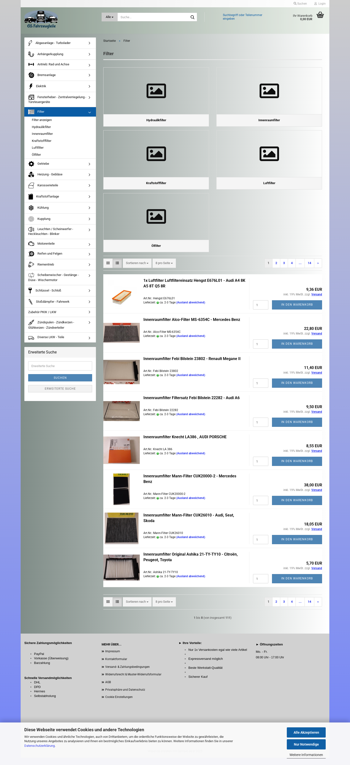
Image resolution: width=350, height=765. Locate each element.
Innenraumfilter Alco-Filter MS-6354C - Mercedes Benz (191, 327)
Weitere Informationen (306, 755)
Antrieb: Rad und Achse (48, 67)
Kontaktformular (116, 666)
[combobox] (137, 270)
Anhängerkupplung (45, 57)
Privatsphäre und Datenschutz (125, 697)
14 (309, 270)
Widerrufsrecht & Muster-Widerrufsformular (133, 681)
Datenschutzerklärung (39, 746)
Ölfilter (36, 157)
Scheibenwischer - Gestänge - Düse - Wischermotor (53, 280)
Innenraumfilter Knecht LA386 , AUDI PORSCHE (185, 444)
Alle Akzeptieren (306, 732)
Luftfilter (38, 150)
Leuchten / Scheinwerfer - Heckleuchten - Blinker (50, 234)
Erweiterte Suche (60, 391)
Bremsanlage (42, 78)
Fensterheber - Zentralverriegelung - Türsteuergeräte (57, 102)
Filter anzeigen (42, 122)
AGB (108, 689)
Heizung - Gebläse (45, 177)
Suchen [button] (300, 3)
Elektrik (37, 89)
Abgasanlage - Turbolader (49, 46)
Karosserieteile (43, 188)
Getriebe (38, 167)
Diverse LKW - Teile (46, 340)
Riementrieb (41, 267)
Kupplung (39, 222)
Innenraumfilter (42, 136)
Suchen (60, 380)
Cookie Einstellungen (119, 704)
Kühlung (38, 210)
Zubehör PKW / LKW (42, 315)
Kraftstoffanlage (43, 199)
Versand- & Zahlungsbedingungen (127, 674)
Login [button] (320, 3)
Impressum (112, 658)
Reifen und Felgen (45, 256)
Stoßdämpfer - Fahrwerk (49, 304)
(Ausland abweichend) (190, 309)
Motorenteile (41, 246)
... (300, 270)
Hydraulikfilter (41, 129)
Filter (36, 114)
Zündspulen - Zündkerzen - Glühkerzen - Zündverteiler (51, 327)
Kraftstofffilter (41, 143)
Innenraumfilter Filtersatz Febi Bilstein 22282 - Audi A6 (191, 405)
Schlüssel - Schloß (44, 293)
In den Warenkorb (297, 312)
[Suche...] (110, 17)
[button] (108, 270)
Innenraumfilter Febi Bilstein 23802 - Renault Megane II (192, 366)
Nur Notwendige (306, 744)
